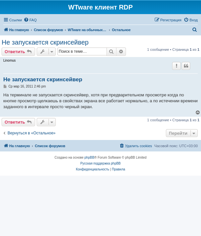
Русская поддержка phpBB (100, 163)
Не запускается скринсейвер (45, 42)
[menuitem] (30, 20)
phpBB (89, 157)
